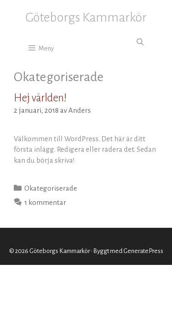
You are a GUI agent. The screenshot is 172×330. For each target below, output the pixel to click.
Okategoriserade (50, 188)
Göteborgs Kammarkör (86, 17)
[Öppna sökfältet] (140, 42)
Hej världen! (40, 98)
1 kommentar (45, 202)
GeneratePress (143, 251)
